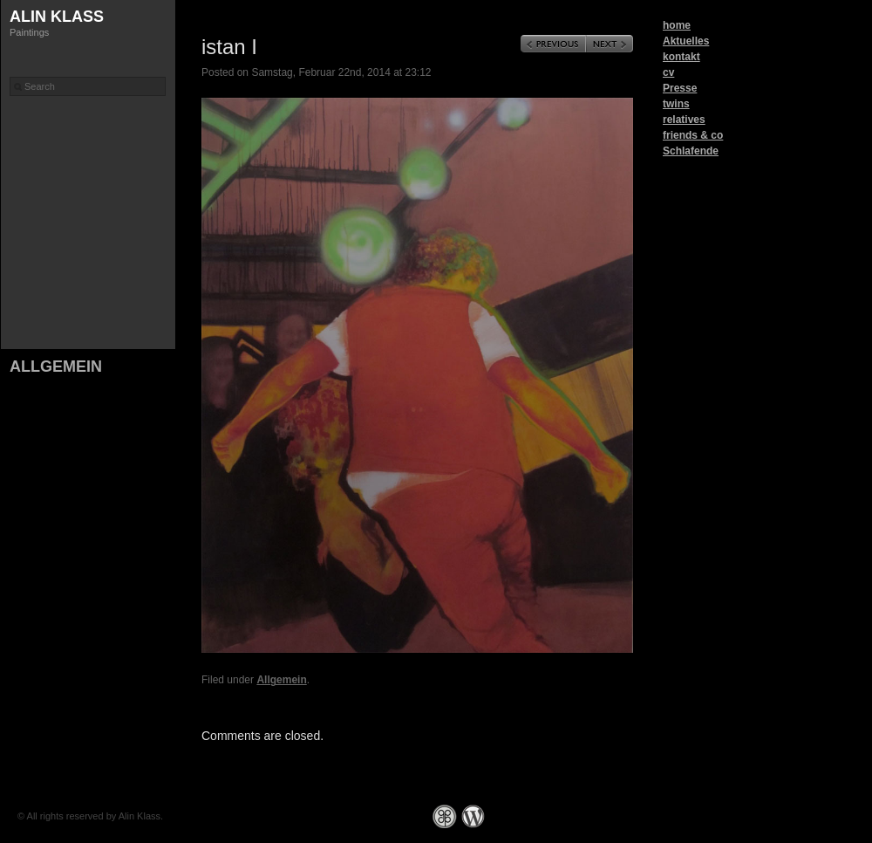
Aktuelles (686, 41)
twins (676, 104)
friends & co (693, 135)
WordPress (473, 816)
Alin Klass (57, 16)
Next (609, 43)
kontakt (681, 57)
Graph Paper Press (445, 816)
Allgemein (56, 366)
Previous (553, 43)
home (677, 25)
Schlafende (691, 151)
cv (668, 72)
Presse (680, 88)
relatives (684, 119)
